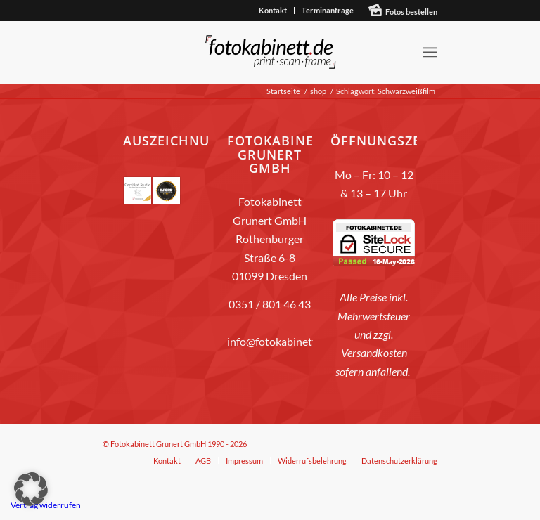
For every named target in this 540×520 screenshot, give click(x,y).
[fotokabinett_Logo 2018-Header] (270, 52)
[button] (31, 489)
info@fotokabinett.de (278, 341)
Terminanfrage (328, 10)
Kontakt (273, 10)
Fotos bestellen (411, 11)
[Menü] (430, 52)
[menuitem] (273, 10)
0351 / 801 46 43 (270, 304)
